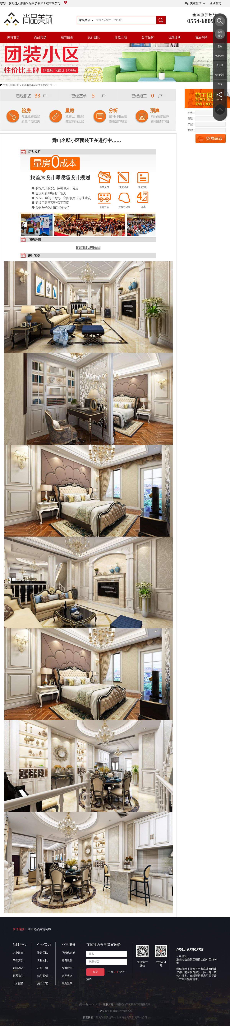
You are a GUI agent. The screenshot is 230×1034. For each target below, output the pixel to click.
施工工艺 (42, 983)
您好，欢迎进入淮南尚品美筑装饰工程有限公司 (33, 3)
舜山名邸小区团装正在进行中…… (39, 85)
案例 (220, 46)
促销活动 (219, 74)
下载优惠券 (68, 952)
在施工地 (42, 968)
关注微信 (195, 3)
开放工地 (121, 37)
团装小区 (15, 85)
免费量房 (67, 960)
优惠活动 (174, 37)
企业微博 (215, 3)
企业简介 (18, 952)
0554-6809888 (205, 20)
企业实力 (44, 944)
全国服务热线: (205, 14)
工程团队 (42, 960)
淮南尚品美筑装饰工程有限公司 (133, 1004)
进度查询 (67, 975)
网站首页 (13, 37)
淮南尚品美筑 (124, 1017)
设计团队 (94, 37)
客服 (220, 84)
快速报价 (67, 968)
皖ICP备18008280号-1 (91, 1004)
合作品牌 (147, 37)
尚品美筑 (40, 37)
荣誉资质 (18, 960)
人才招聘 (18, 983)
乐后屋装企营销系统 (121, 1010)
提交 (95, 971)
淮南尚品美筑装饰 (39, 929)
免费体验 (219, 56)
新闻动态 (18, 968)
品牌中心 (19, 944)
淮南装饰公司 (139, 1017)
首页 (5, 85)
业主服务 (69, 944)
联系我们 (18, 975)
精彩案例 (67, 37)
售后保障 (201, 37)
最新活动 (67, 983)
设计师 (219, 65)
